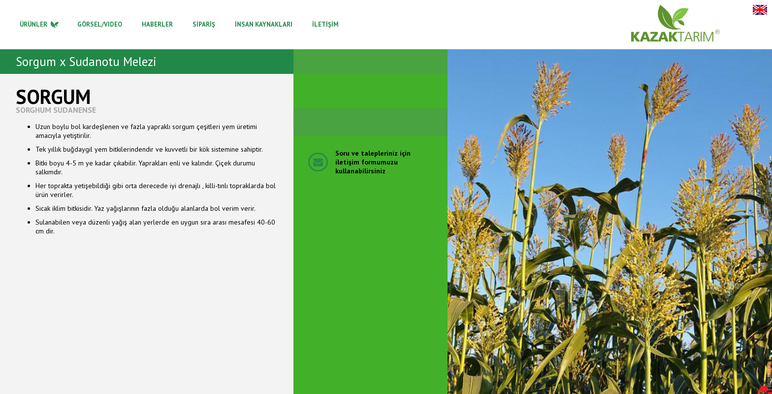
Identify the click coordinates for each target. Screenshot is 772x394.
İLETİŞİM (325, 24)
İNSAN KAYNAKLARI (263, 24)
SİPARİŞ (204, 24)
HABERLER (157, 24)
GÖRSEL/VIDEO (99, 24)
